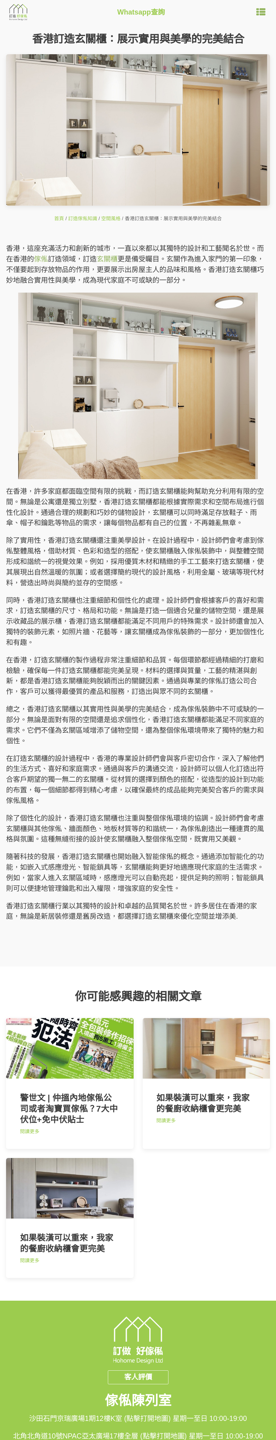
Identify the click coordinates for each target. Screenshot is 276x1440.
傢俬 (41, 259)
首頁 (59, 218)
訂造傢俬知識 (82, 218)
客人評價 (138, 1377)
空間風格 (111, 218)
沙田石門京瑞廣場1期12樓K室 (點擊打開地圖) (100, 1418)
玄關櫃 (107, 259)
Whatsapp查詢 (141, 12)
